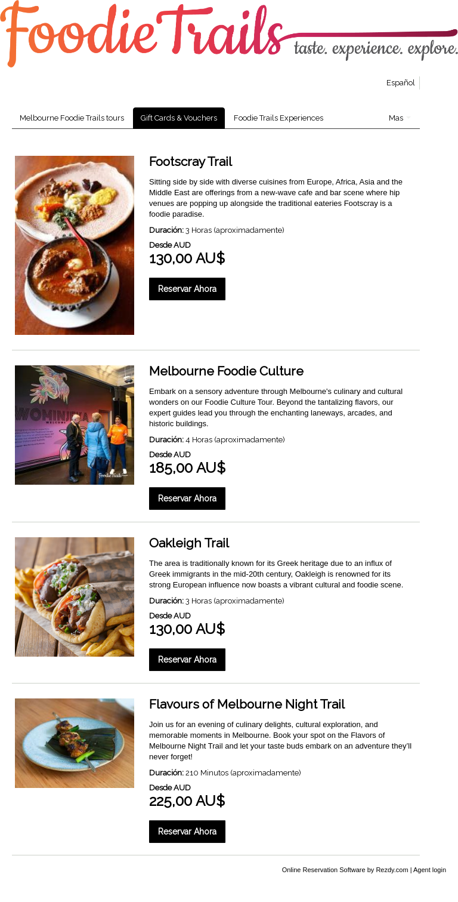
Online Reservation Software (324, 869)
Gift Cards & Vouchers (179, 117)
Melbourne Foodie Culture (226, 371)
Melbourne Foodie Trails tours (72, 117)
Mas (400, 117)
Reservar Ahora (187, 289)
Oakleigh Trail (189, 542)
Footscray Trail (190, 161)
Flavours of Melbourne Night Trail (247, 704)
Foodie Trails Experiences (278, 117)
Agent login (429, 869)
